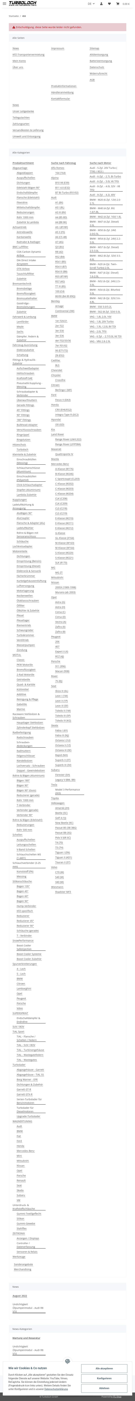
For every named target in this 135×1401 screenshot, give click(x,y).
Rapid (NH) (61, 755)
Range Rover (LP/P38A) (68, 444)
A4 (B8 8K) (61, 222)
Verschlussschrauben (29, 429)
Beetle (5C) (61, 812)
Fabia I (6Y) (61, 730)
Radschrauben (25, 737)
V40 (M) (59, 882)
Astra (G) (60, 602)
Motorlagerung (25, 590)
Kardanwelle (24, 237)
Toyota (55, 798)
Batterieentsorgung (101, 60)
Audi (19, 1126)
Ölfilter (21, 605)
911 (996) (60, 666)
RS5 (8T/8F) (61, 276)
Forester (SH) (62, 774)
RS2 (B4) (60, 256)
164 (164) (60, 172)
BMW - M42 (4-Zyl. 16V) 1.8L (105, 216)
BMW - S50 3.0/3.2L (101, 306)
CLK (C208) (61, 498)
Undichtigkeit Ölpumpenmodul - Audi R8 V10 (28, 1308)
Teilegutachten (21, 117)
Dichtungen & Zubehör (30, 1084)
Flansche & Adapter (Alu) (31, 523)
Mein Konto (19, 60)
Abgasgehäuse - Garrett (30, 1069)
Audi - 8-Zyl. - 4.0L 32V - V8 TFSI (105, 188)
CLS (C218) (61, 508)
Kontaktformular (60, 98)
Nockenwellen (25, 595)
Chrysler (56, 375)
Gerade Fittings (25, 405)
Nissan (21, 1165)
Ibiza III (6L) (61, 691)
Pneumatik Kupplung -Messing (29, 384)
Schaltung (22, 354)
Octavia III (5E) (63, 750)
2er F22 (59, 325)
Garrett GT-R (24, 1089)
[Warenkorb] (122, 3)
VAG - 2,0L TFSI (98, 331)
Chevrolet (56, 370)
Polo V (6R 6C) (63, 837)
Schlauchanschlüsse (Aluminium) (28, 469)
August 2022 (20, 1295)
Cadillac (55, 360)
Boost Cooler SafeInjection (24, 947)
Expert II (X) (61, 651)
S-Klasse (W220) (64, 552)
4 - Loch (21, 968)
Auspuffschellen (26, 177)
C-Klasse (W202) (64, 483)
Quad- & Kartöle (26, 684)
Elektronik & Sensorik (29, 571)
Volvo (20, 1008)
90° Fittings (23, 415)
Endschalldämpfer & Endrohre (28, 1019)
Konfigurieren (104, 1378)
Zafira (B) (60, 631)
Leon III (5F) (61, 705)
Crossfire (60, 380)
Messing (21, 876)
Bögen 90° (22, 785)
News (16, 48)
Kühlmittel (23, 689)
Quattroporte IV (64, 454)
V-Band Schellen (26, 849)
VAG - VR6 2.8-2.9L (100, 341)
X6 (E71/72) (61, 350)
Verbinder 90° (25, 815)
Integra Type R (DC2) (67, 414)
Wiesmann (57, 887)
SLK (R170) (61, 562)
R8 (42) (59, 251)
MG (53, 567)
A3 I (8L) (59, 207)
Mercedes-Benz (25, 1150)
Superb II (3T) (62, 760)
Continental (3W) (64, 311)
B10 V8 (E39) (62, 182)
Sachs (20, 331)
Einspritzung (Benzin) (29, 561)
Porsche (21, 1003)
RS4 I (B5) (60, 261)
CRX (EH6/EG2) (63, 409)
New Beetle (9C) (64, 822)
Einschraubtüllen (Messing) (26, 461)
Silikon (20, 1218)
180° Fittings (24, 419)
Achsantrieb (19, 227)
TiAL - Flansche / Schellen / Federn (27, 1038)
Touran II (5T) (62, 862)
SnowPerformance (23, 940)
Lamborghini (24, 988)
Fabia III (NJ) (62, 735)
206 (57, 641)
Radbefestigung (22, 732)
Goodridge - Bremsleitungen (26, 305)
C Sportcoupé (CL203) (67, 478)
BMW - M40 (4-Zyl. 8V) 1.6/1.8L (102, 210)
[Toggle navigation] (4, 2)
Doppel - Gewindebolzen (31, 770)
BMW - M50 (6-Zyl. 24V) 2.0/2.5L (103, 232)
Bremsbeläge (24, 288)
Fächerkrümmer (26, 575)
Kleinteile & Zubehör (24, 454)
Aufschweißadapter (28, 368)
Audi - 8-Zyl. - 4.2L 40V (102, 194)
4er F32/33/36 (63, 340)
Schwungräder (25, 630)
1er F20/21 (61, 320)
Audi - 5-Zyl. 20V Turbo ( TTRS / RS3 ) (103, 169)
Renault (21, 1180)
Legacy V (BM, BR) (65, 779)
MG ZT (59, 572)
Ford (19, 1141)
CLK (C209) (61, 503)
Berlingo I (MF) (63, 390)
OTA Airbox (23, 268)
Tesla (54, 784)
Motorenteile (20, 551)
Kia (53, 429)
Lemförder (23, 321)
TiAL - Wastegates (27, 1059)
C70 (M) (59, 872)
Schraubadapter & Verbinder (27, 393)
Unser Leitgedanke (23, 111)
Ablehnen (104, 1388)
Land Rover (57, 434)
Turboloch (22, 449)
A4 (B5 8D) (61, 217)
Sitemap (94, 48)
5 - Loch (21, 973)
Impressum (57, 48)
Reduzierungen (25, 212)
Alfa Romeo (57, 167)
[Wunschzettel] (109, 3)
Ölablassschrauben (28, 600)
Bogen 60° (22, 896)
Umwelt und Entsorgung (26, 136)
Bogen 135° (23, 886)
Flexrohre (22, 202)
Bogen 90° (22, 901)
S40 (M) (59, 877)
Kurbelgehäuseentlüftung (31, 580)
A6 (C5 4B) (61, 237)
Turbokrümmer (25, 635)
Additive (21, 694)
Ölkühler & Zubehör (28, 610)
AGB (92, 79)
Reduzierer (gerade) (28, 795)
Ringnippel (23, 434)
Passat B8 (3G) (63, 832)
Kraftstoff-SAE (24, 378)
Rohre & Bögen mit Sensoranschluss (27, 534)
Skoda (20, 1190)
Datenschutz (97, 67)
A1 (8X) (59, 202)
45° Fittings (23, 410)
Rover (54, 676)
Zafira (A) (60, 626)
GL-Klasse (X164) (64, 538)
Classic (21, 659)
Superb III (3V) (63, 765)
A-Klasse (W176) (64, 468)
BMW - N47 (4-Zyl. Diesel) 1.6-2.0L (104, 274)
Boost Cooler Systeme (29, 954)
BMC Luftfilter (20, 246)
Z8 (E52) (59, 355)
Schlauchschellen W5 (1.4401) (29, 856)
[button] (101, 3)
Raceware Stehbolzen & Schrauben (26, 715)
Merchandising (22, 1269)
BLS (57, 365)
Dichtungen (23, 182)
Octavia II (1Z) (63, 745)
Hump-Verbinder (26, 906)
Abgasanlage (20, 167)
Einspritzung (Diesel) (28, 566)
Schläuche (23, 541)
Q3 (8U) (59, 246)
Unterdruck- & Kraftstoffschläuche (24, 1206)
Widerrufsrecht (98, 73)
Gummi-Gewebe (26, 1223)
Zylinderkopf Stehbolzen (31, 727)
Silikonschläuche (22, 881)
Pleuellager (23, 620)
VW (18, 1200)
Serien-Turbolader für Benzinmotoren (29, 1101)
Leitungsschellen (26, 844)
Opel (19, 993)
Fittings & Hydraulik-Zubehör (24, 361)
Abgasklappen (25, 172)
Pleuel (20, 615)
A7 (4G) (59, 241)
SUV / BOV (18, 1026)
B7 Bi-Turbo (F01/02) (66, 192)
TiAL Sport (18, 1031)
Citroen (21, 983)
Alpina (55, 177)
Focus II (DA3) (62, 399)
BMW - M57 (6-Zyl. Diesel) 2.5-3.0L (104, 249)
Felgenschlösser (26, 755)
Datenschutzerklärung (56, 1389)
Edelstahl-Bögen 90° (28, 187)
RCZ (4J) (59, 656)
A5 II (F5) (60, 232)
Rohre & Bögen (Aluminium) (28, 775)
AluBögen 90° (24, 513)
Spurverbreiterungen (25, 963)
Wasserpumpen (26, 645)
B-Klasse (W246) (64, 473)
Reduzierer (23, 915)
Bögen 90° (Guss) (26, 790)
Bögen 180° (23, 780)
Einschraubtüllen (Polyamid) (26, 478)
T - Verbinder (24, 935)
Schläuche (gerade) (28, 930)
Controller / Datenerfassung (26, 1245)
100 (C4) (59, 291)
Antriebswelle (24, 232)
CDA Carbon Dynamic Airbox (29, 253)
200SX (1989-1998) (65, 587)
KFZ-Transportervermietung (28, 54)
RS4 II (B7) (61, 266)
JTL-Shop (117, 1396)
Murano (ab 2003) (65, 592)
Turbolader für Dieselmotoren (25, 1109)
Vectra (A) (60, 621)
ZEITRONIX (19, 1233)
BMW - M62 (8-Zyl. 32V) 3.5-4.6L (105, 257)
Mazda (55, 459)
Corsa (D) (60, 616)
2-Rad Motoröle (25, 674)
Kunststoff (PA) (25, 871)
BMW (20, 978)
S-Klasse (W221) (64, 557)
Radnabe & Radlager (28, 241)
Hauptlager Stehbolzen (30, 722)
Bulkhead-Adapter (27, 424)
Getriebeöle (23, 679)
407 (57, 646)
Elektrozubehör (25, 350)
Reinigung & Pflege (27, 699)
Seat (19, 1185)
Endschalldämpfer (27, 192)
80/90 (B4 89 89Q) (65, 296)
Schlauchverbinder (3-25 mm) (27, 864)
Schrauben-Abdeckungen (24, 744)
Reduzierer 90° (25, 925)
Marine (21, 709)
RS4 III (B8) (61, 271)
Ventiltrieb (23, 640)
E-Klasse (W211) (64, 523)
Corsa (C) (60, 612)
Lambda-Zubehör (27, 494)
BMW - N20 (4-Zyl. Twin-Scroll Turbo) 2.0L (103, 266)
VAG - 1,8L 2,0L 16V (100, 316)
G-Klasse (60, 533)
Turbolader (19, 1064)
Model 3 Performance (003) (67, 791)
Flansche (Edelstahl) (28, 197)
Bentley (55, 301)
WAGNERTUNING (22, 1121)
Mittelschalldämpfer (28, 207)
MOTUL (17, 654)
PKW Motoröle (25, 664)
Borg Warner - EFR (27, 1079)
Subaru (21, 1195)
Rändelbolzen (24, 760)
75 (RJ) (58, 681)
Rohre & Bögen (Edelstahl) (27, 819)
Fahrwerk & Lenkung (24, 316)
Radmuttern (24, 750)
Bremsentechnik (22, 283)
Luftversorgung (25, 585)
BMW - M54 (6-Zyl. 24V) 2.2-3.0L (105, 240)
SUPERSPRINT (20, 1013)
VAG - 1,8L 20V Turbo (101, 321)
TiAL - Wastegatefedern (30, 1054)
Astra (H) (60, 607)
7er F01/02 (61, 345)
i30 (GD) (59, 424)
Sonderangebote (23, 1264)
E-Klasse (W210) (64, 518)
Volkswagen (58, 803)
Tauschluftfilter (25, 273)
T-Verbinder (23, 805)
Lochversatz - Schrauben (31, 765)
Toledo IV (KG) (63, 720)
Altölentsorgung (99, 54)
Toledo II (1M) (63, 710)
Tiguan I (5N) (62, 852)
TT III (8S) (60, 286)
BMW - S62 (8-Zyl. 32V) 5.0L (105, 311)
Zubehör (21, 278)
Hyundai (56, 419)
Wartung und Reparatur (26, 1338)
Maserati (56, 449)
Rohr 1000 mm (25, 217)
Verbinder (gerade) (27, 810)
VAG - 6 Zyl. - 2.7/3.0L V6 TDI (106, 336)
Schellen (17, 834)
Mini (19, 1155)
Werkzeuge (19, 1256)
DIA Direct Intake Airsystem (26, 262)
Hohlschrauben (25, 373)
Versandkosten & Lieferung (28, 130)
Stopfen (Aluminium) (28, 489)
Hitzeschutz (19, 444)
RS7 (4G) (60, 281)
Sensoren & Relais (27, 1251)
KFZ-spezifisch (25, 911)
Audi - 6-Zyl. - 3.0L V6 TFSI (104, 181)
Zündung (22, 649)
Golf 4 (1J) (60, 817)
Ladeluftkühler (25, 528)
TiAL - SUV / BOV (26, 1045)
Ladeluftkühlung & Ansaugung (23, 506)
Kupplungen (20, 499)
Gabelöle (22, 704)
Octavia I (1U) (62, 740)
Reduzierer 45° (25, 920)
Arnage (59, 306)
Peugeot (21, 998)
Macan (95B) (62, 671)
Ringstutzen (23, 439)
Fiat (19, 1136)
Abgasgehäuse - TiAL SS (30, 1074)
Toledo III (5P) (62, 715)
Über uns (18, 67)
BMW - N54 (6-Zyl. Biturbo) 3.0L (105, 291)
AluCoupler (23, 518)
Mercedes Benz (60, 464)
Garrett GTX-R (24, 1094)
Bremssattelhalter (27, 298)
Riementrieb (24, 625)
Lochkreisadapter (22, 546)
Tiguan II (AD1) (63, 857)
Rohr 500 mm (24, 829)
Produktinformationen (63, 86)
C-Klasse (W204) (64, 493)
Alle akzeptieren (104, 1368)
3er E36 (59, 335)
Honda (20, 1145)
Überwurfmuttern (27, 400)
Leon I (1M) (61, 695)
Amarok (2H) (62, 808)
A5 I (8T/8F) (61, 227)
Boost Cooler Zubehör (29, 958)
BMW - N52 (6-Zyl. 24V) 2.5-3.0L (105, 283)
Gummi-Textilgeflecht (29, 1213)
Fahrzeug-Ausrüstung (25, 345)
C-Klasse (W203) (64, 488)
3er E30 (59, 330)
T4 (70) (59, 842)
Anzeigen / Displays (28, 1238)
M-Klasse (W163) (64, 542)
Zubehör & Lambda (28, 222)
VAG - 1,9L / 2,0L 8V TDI (103, 326)
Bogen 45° (22, 891)
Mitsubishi (23, 1160)
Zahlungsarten (21, 123)
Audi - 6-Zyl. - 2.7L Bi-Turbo (105, 176)
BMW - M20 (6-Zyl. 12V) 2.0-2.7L (105, 201)
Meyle (20, 326)
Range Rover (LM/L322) (68, 439)
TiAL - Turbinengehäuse (30, 1050)
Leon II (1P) (61, 700)
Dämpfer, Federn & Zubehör (28, 338)
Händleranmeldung (62, 92)
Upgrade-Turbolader (28, 1116)
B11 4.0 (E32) (62, 187)
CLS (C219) (61, 513)
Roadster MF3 (63, 891)
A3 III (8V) (60, 212)
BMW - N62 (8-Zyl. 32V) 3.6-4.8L (105, 300)
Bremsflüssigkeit (26, 293)
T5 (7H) (59, 847)
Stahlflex (21, 1228)
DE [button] (89, 4)
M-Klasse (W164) (64, 547)
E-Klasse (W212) (64, 528)
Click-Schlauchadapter (29, 484)
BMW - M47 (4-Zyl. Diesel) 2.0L (104, 223)
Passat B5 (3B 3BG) (65, 827)
